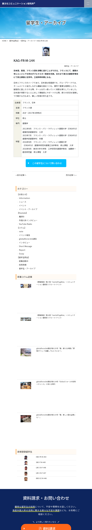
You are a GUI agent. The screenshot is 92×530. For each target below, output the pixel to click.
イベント (22, 205)
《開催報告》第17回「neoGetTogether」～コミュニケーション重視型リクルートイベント (55, 283)
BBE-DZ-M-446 (41, 478)
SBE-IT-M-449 (41, 462)
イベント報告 (24, 235)
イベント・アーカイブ (28, 209)
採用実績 (22, 264)
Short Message (25, 246)
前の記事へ (21, 175)
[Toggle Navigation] (88, 3)
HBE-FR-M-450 (41, 457)
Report (22, 250)
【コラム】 (21, 227)
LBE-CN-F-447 (41, 473)
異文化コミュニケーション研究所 (18, 3)
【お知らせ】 (22, 194)
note (21, 231)
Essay (21, 253)
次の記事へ (70, 175)
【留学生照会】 (23, 257)
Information (24, 198)
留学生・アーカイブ (71, 66)
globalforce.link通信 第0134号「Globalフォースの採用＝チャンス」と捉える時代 (56, 382)
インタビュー (24, 242)
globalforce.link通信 (28, 238)
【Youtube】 (22, 213)
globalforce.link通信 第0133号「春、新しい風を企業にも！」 (56, 416)
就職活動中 (23, 261)
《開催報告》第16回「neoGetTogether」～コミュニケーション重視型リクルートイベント (55, 316)
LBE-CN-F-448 (41, 467)
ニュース (22, 201)
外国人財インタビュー (28, 220)
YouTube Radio (25, 224)
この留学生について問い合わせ (47, 163)
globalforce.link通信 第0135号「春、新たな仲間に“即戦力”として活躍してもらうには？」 (55, 349)
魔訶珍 (22, 216)
